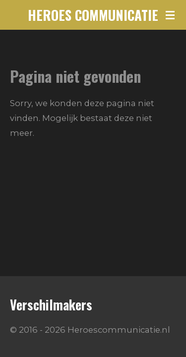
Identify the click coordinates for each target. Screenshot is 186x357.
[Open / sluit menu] (170, 15)
